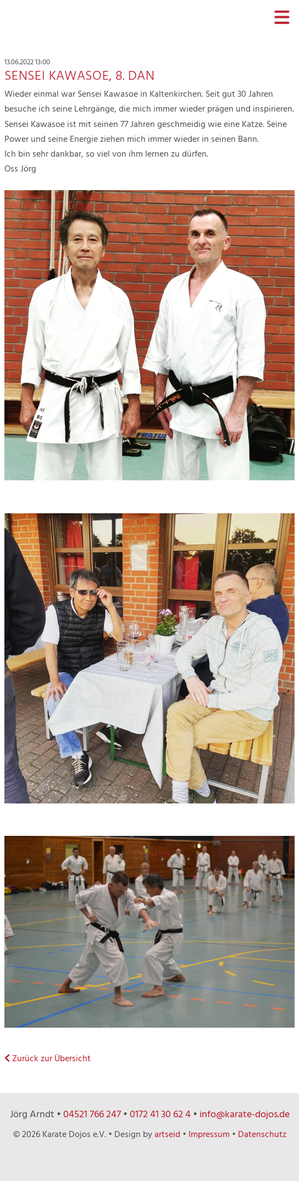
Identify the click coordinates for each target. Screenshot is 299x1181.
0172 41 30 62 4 (160, 1115)
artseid (167, 1135)
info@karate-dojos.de (245, 1115)
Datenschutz (262, 1135)
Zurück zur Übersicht (47, 1059)
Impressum (209, 1135)
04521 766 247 (92, 1115)
